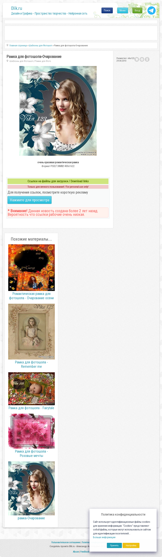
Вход (137, 10)
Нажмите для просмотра (29, 200)
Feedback (84, 551)
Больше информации (104, 537)
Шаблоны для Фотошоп (21, 61)
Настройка (131, 545)
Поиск (107, 10)
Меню (123, 10)
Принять (114, 545)
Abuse (76, 551)
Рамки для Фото (43, 61)
